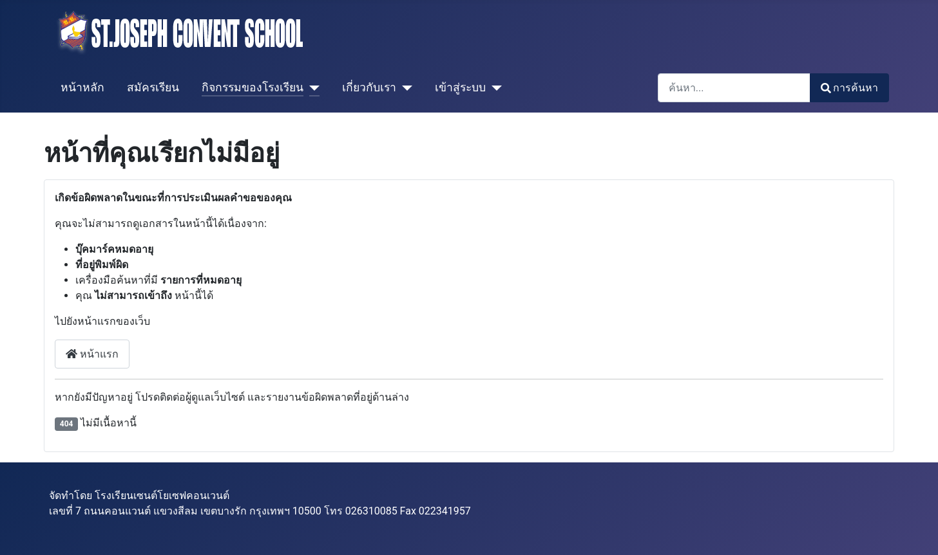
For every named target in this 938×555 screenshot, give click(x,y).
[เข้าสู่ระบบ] (494, 87)
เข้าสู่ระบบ (460, 87)
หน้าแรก (92, 354)
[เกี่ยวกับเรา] (404, 87)
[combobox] (734, 87)
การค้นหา (849, 88)
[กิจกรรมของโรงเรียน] (311, 87)
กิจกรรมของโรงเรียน (252, 87)
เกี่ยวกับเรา (369, 87)
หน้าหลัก (82, 87)
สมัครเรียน (153, 87)
